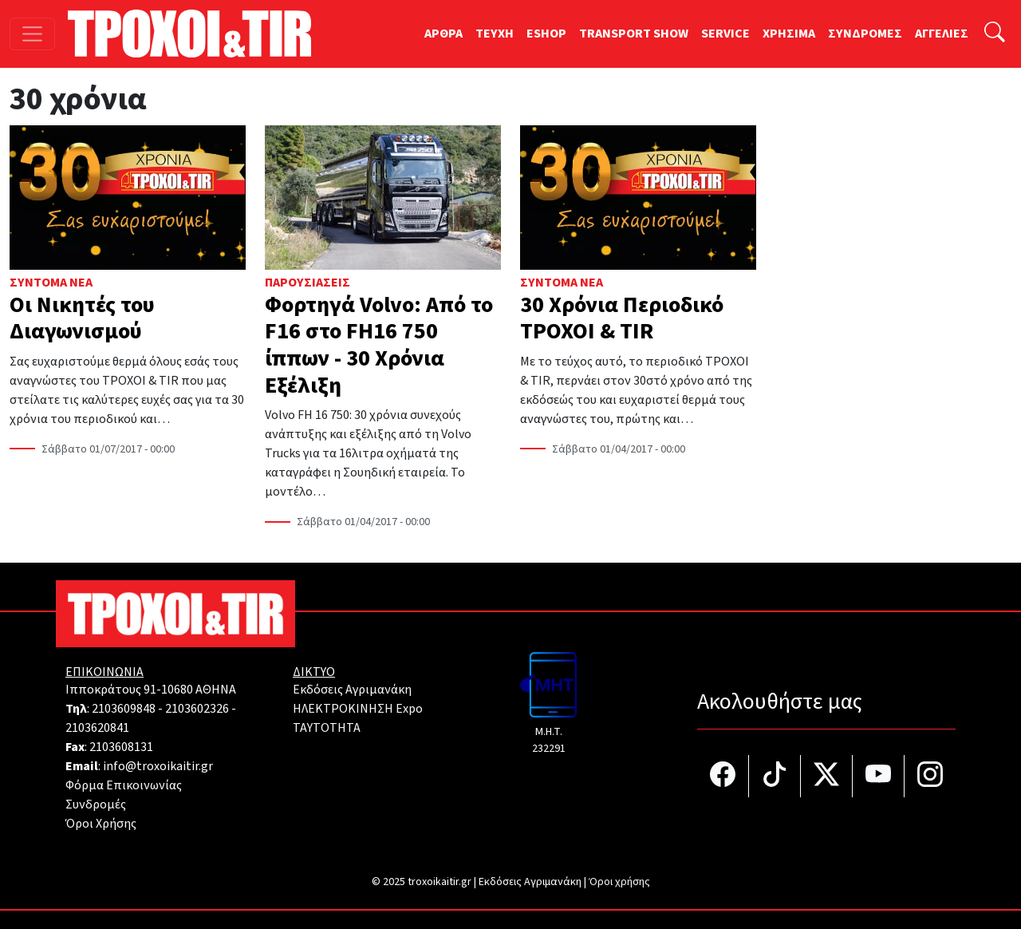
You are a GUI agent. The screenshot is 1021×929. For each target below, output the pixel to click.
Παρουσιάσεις (307, 282)
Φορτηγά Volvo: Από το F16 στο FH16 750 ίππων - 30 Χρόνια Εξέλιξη (379, 345)
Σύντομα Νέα (51, 282)
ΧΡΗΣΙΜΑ (789, 33)
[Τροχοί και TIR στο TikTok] (775, 776)
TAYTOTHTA (327, 728)
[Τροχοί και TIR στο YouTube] (879, 776)
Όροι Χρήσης (100, 823)
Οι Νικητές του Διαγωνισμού (82, 318)
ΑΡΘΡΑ (443, 33)
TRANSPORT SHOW (633, 33)
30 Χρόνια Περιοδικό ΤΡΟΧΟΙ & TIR (621, 318)
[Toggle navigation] (32, 34)
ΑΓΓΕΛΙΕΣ (941, 33)
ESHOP (546, 33)
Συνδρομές (95, 804)
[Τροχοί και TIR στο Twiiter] (827, 776)
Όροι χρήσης (619, 882)
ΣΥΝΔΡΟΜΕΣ (865, 33)
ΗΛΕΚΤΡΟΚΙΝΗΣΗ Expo (358, 709)
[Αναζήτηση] (994, 34)
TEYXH (494, 33)
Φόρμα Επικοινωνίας (123, 785)
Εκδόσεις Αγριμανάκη (352, 689)
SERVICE (725, 33)
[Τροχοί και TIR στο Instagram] (930, 776)
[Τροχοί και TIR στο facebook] (723, 776)
